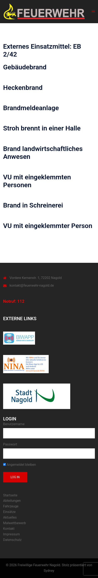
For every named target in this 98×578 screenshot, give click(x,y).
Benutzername (13, 424)
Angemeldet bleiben (19, 465)
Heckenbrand (22, 88)
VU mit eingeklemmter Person (47, 226)
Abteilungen (12, 501)
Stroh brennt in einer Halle (42, 128)
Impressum (11, 534)
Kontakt (9, 529)
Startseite (10, 495)
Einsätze (9, 512)
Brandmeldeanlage (31, 108)
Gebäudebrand (24, 67)
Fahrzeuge (10, 506)
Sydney (49, 571)
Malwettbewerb (14, 523)
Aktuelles (10, 517)
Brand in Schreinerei (33, 205)
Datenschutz (12, 540)
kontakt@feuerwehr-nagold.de (32, 285)
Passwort (10, 444)
